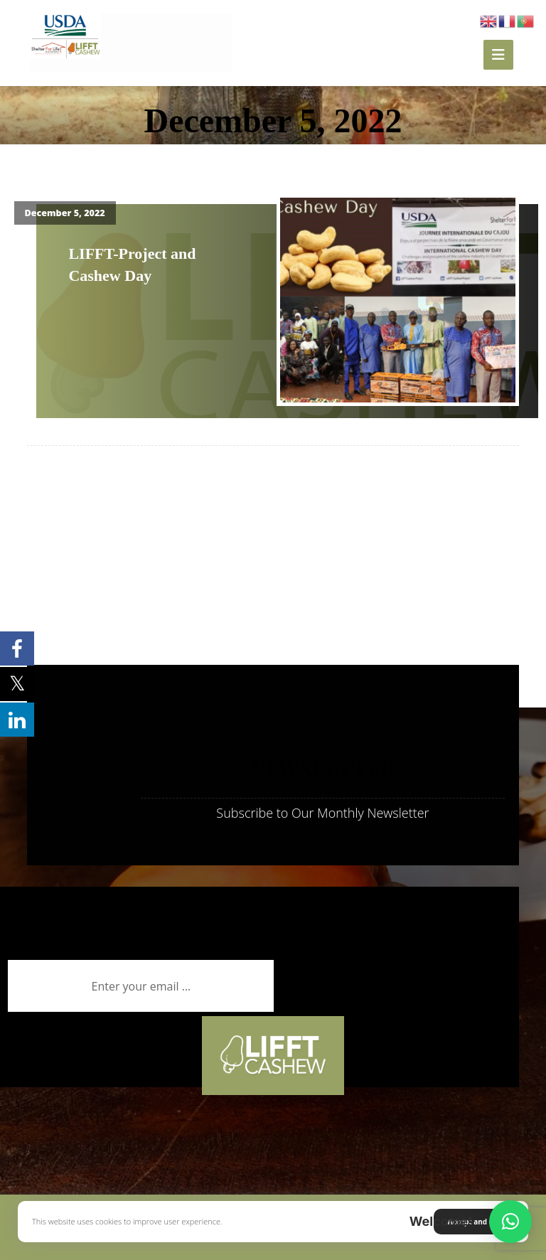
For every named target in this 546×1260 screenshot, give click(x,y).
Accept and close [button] (477, 1222)
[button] (510, 1221)
